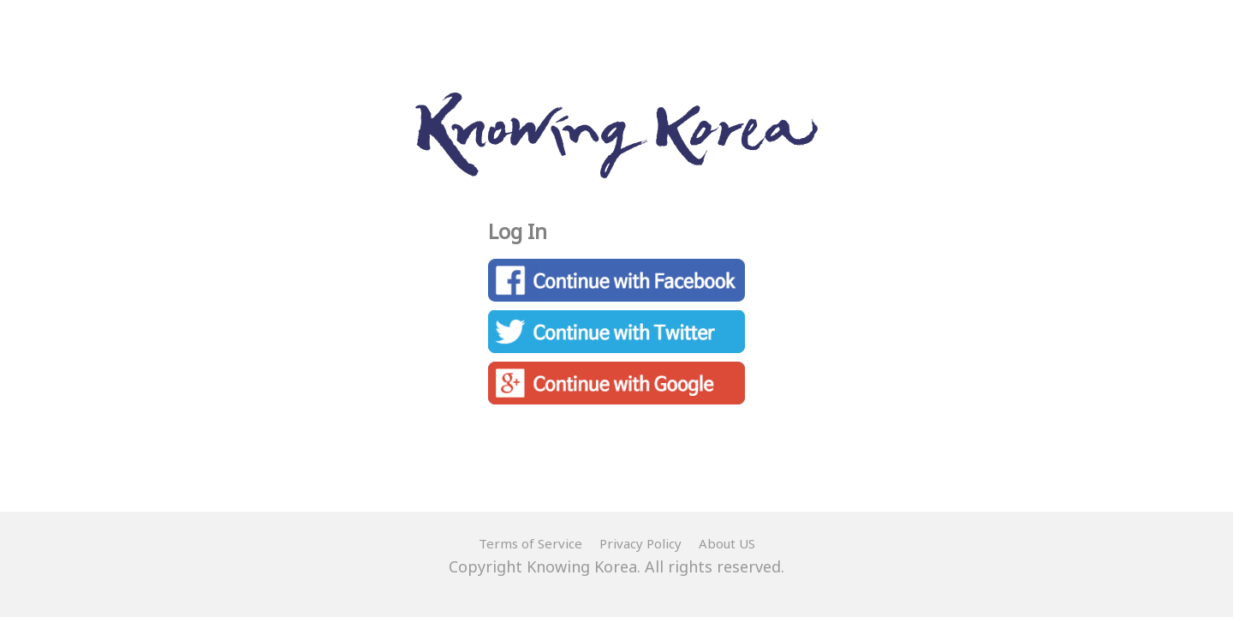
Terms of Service (530, 543)
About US (727, 543)
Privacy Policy (640, 543)
